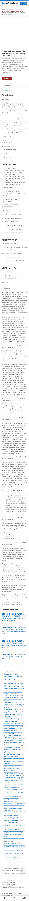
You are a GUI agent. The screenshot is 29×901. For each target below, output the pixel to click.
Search (14, 898)
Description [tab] (6, 85)
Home (4, 9)
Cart (22, 897)
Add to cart (6, 78)
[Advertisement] (14, 31)
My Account (5, 898)
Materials (10, 9)
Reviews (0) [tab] (6, 90)
